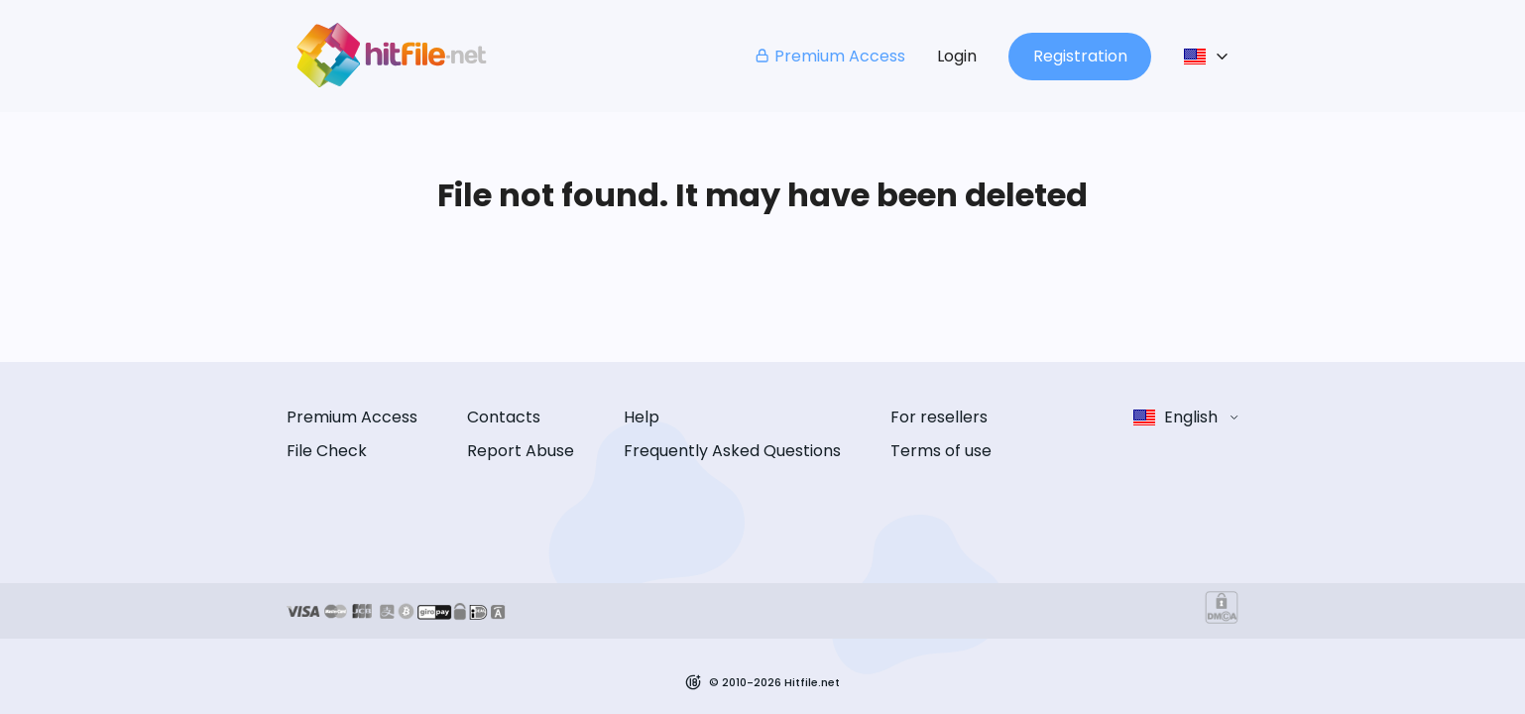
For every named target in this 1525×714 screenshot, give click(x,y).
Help (641, 417)
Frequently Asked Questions (732, 450)
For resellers (939, 417)
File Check (327, 450)
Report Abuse (520, 450)
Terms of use (941, 450)
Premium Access (829, 56)
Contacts (503, 417)
